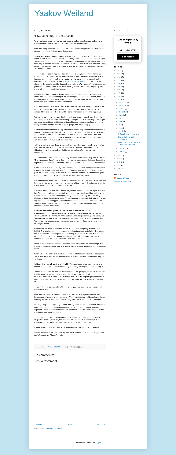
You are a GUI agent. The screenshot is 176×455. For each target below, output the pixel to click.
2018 (119, 90)
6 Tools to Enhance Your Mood (75, 81)
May (120, 125)
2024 (119, 71)
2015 (119, 99)
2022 (119, 77)
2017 (119, 93)
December (123, 102)
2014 (119, 156)
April (120, 128)
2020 (119, 83)
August (121, 115)
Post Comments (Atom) (53, 428)
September (123, 112)
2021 (119, 80)
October (122, 109)
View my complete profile (123, 182)
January (122, 152)
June (121, 121)
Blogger (98, 443)
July (120, 118)
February (122, 148)
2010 (119, 168)
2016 (119, 96)
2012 (119, 162)
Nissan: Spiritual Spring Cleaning (126, 138)
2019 (119, 87)
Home (70, 424)
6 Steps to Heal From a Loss (128, 134)
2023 (119, 74)
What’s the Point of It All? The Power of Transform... (129, 143)
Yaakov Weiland (63, 13)
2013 (119, 159)
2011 (119, 165)
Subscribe (128, 56)
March (121, 131)
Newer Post (39, 424)
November (123, 105)
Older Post (101, 424)
